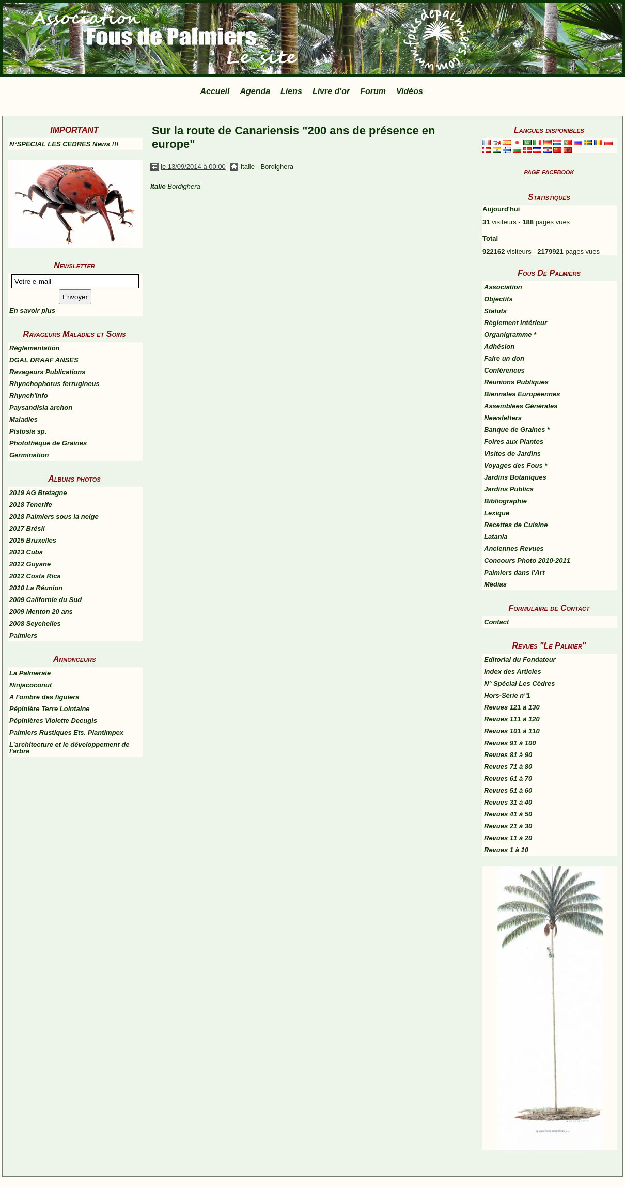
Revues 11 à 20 (508, 838)
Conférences (504, 370)
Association (503, 287)
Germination (29, 455)
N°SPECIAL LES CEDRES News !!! (64, 144)
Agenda (255, 91)
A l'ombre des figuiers (44, 697)
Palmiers (23, 635)
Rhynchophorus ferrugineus (54, 384)
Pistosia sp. (27, 431)
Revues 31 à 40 (508, 802)
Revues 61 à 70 (508, 778)
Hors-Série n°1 (507, 695)
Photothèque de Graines (48, 443)
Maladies (23, 419)
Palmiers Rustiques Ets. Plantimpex (66, 732)
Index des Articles (512, 671)
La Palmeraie (30, 673)
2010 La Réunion (35, 588)
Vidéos (409, 91)
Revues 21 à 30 (508, 826)
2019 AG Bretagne (38, 493)
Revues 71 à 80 (508, 766)
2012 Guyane (30, 564)
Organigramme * (510, 334)
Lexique (496, 513)
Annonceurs (74, 659)
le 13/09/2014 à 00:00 (193, 167)
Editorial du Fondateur (520, 660)
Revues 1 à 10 (506, 850)
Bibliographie (505, 501)
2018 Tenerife (30, 504)
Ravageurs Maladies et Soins (74, 334)
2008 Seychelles (35, 623)
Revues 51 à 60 (508, 790)
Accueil (215, 91)
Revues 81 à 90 (508, 755)
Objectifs (498, 299)
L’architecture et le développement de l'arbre (69, 748)
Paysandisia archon (40, 407)
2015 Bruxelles (32, 540)
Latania (496, 537)
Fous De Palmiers (549, 273)
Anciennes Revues (514, 548)
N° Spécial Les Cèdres (519, 683)
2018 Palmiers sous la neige (54, 516)
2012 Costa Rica (35, 576)
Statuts (495, 311)
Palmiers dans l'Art (514, 572)
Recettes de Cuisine (516, 525)
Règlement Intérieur (515, 323)
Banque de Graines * (517, 430)
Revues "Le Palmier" (549, 645)
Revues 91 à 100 (510, 743)
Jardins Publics (509, 489)
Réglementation (34, 348)
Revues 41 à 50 (508, 814)
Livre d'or (331, 91)
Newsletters (503, 418)
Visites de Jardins (512, 453)
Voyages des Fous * (515, 465)
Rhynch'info (28, 395)
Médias (495, 584)
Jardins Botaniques (515, 477)
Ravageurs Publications (47, 372)
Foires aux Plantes (513, 441)
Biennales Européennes (522, 394)
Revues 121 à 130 (512, 707)
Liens (291, 91)
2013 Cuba (26, 552)
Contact (496, 622)
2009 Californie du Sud (45, 600)
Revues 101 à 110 (512, 731)
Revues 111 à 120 (512, 719)
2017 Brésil (27, 528)
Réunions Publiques (516, 382)
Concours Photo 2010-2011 (527, 560)
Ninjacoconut (30, 685)
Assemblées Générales (520, 406)
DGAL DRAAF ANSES (44, 360)
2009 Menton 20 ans (41, 611)
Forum (373, 91)
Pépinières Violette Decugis (53, 720)
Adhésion (499, 346)
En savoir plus (32, 310)
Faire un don (504, 358)
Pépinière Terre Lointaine (49, 709)
